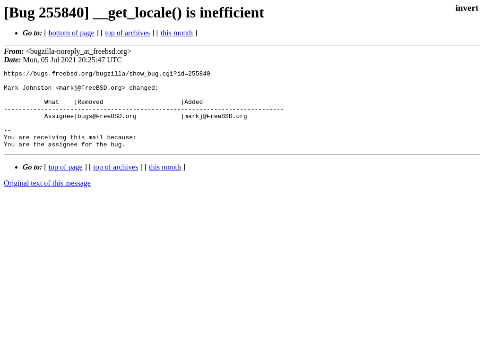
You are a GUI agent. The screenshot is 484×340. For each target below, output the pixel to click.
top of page (66, 182)
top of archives (127, 33)
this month (177, 33)
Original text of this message (47, 199)
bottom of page (72, 33)
